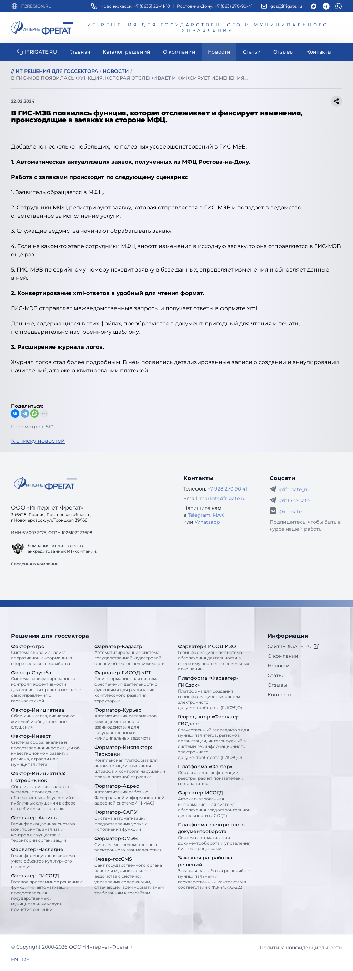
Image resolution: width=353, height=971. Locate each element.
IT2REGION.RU (36, 6)
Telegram (199, 515)
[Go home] (45, 483)
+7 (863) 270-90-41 (233, 6)
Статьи (276, 675)
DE (25, 959)
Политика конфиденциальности (301, 947)
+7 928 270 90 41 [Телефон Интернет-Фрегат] (227, 489)
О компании (283, 656)
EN (14, 959)
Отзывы (277, 685)
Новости (279, 666)
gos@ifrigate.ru (286, 6)
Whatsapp (207, 522)
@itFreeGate (294, 500)
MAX (218, 515)
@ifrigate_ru (294, 489)
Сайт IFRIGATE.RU (294, 646)
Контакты (279, 695)
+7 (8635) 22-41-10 (152, 6)
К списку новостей (38, 441)
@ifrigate (290, 511)
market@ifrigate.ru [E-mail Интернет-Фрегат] (223, 498)
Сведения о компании (35, 564)
